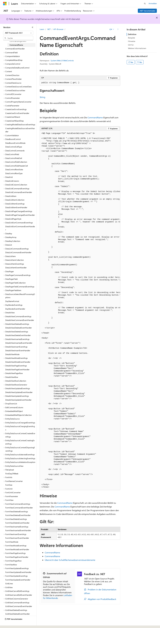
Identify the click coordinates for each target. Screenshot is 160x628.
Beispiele (131, 37)
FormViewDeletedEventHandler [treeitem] (18, 515)
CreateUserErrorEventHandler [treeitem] (17, 113)
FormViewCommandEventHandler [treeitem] (19, 507)
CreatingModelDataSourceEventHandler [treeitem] (20, 130)
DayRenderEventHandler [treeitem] (15, 309)
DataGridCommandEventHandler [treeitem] (18, 192)
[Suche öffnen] (145, 3)
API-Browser (58, 29)
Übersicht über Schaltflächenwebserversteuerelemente (70, 560)
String (42, 97)
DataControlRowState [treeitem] (14, 169)
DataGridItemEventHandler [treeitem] (16, 207)
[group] (80, 310)
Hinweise (131, 41)
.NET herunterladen (147, 10)
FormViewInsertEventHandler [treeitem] (17, 538)
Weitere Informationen (137, 48)
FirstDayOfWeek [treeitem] (11, 473)
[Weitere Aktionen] (118, 29)
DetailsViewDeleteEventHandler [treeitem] (18, 335)
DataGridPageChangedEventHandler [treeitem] (20, 215)
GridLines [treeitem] (9, 583)
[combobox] (18, 33)
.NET (49, 29)
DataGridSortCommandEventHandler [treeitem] (20, 228)
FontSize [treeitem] (8, 485)
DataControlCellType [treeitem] (13, 146)
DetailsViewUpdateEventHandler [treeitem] (18, 400)
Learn (42, 29)
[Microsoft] (5, 3)
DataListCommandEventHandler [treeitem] (18, 252)
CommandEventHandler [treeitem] (15, 48)
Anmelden (153, 3)
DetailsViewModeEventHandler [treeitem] (17, 362)
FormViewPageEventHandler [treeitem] (16, 557)
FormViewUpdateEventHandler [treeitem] (17, 579)
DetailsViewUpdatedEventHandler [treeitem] (19, 392)
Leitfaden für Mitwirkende (57, 596)
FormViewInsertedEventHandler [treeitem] (18, 530)
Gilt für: (131, 45)
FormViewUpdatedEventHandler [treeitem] (18, 572)
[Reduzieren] (32, 27)
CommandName (95, 117)
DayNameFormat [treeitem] (12, 301)
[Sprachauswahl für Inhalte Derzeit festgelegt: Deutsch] (9, 623)
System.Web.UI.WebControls (62, 60)
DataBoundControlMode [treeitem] (15, 143)
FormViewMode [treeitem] (11, 542)
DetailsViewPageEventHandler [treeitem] (17, 369)
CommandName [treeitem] (16, 45)
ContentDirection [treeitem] (12, 75)
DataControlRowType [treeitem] (13, 173)
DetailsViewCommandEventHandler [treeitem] (19, 320)
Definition (132, 34)
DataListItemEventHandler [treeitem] (16, 267)
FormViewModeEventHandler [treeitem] (17, 549)
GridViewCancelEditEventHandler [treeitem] (18, 595)
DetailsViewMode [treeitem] (12, 354)
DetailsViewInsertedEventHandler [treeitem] (18, 343)
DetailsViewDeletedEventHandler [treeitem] (18, 327)
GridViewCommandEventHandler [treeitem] (18, 606)
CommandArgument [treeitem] (18, 41)
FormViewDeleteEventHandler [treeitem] (17, 523)
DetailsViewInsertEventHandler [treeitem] (17, 350)
